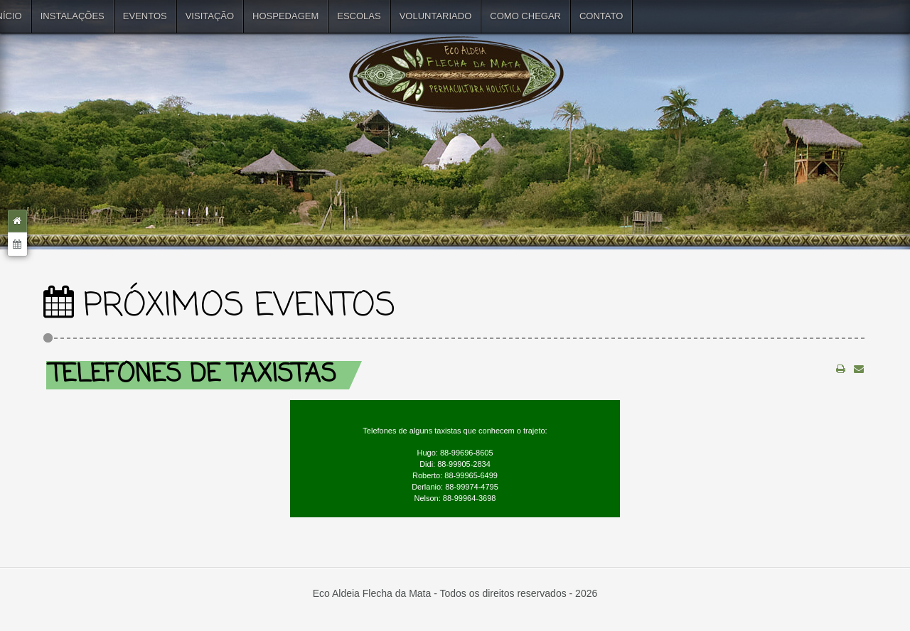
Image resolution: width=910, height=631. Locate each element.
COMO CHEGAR (525, 16)
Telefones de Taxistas (193, 375)
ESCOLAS (358, 16)
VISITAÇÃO (210, 16)
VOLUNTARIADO (436, 16)
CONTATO (601, 16)
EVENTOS (145, 16)
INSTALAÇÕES (73, 16)
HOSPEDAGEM (285, 16)
